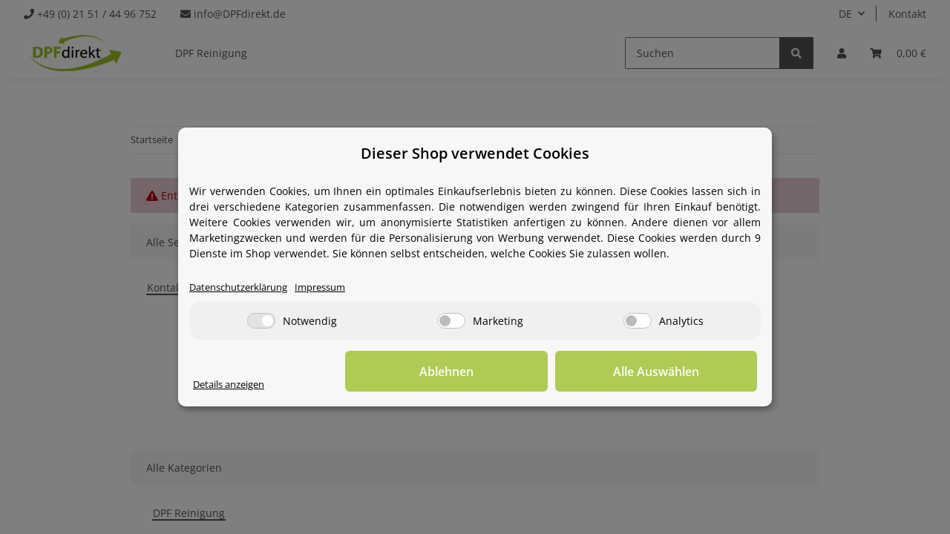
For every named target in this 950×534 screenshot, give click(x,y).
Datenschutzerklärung (244, 287)
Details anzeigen (234, 385)
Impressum (335, 287)
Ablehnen (527, 371)
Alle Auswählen (683, 371)
